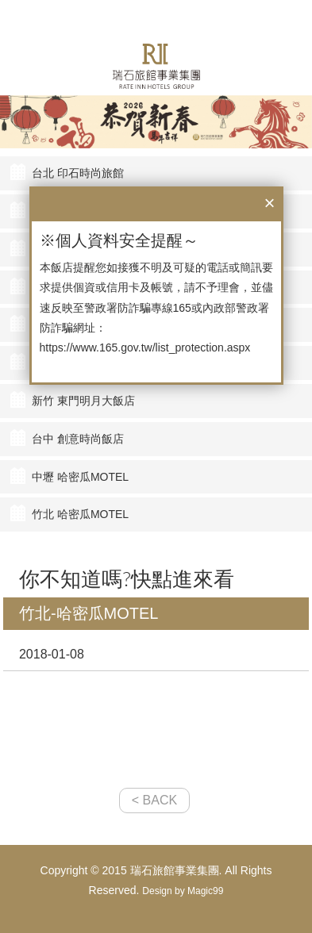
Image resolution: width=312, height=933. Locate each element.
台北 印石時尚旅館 (78, 173)
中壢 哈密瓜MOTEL (80, 476)
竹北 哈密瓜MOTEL (80, 514)
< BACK (154, 800)
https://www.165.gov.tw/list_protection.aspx (145, 347)
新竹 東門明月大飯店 (83, 400)
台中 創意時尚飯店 (78, 438)
